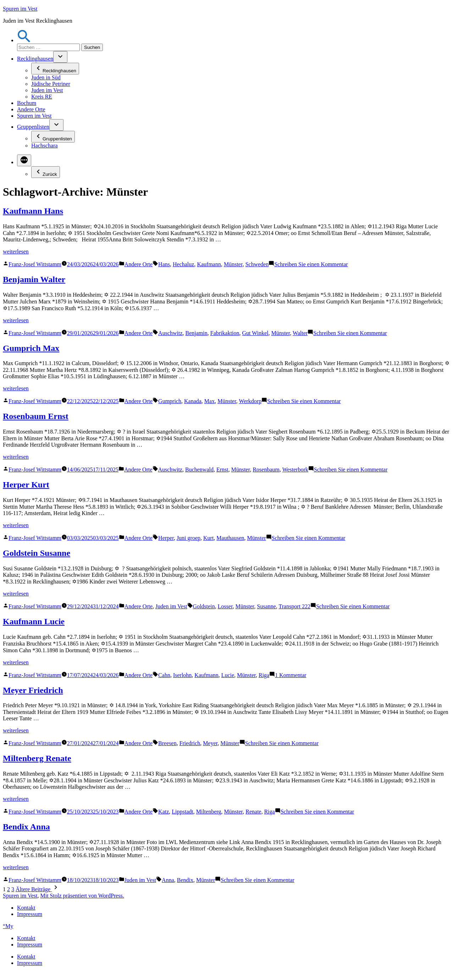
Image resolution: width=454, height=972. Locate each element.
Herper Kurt (26, 484)
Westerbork (295, 470)
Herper (166, 538)
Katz (163, 812)
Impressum (29, 914)
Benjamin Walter (34, 279)
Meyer (210, 743)
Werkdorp (250, 401)
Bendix (185, 880)
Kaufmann (209, 264)
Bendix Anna (26, 826)
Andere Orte (31, 109)
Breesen (167, 743)
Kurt (208, 538)
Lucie (227, 675)
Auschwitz (170, 333)
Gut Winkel (255, 333)
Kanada (192, 401)
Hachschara (44, 146)
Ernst (222, 470)
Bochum (26, 103)
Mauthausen (230, 538)
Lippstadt (182, 812)
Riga (264, 675)
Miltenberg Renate (37, 758)
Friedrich (189, 743)
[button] (24, 40)
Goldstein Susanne (36, 553)
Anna (168, 880)
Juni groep (188, 538)
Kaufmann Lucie (34, 621)
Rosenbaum (266, 470)
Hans (164, 264)
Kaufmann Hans (33, 211)
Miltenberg (208, 812)
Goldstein (204, 606)
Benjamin (196, 333)
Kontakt (26, 908)
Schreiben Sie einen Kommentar (311, 264)
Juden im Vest (47, 90)
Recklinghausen (35, 59)
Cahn (164, 675)
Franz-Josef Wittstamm (35, 264)
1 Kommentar (290, 675)
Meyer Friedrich (33, 690)
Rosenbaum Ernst (35, 416)
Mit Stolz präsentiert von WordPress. (82, 896)
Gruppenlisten (33, 127)
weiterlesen (16, 251)
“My (8, 926)
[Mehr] (24, 160)
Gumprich (169, 401)
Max (209, 401)
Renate (253, 812)
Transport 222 (295, 606)
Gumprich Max (31, 348)
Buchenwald (199, 470)
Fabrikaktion (224, 333)
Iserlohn (182, 675)
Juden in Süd (46, 77)
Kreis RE (41, 97)
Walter (300, 333)
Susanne (266, 606)
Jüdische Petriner (50, 84)
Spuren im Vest (20, 9)
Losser (225, 606)
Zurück (45, 172)
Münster (233, 264)
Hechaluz (183, 264)
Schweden (257, 264)
